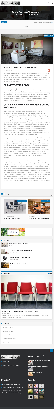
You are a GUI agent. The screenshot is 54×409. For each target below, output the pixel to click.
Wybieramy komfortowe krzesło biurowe (21, 248)
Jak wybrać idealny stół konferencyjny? (38, 216)
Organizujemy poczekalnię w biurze (18, 242)
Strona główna (20, 14)
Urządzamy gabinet (37, 370)
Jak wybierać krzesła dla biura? (12, 216)
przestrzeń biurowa (33, 14)
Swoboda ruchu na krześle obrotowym (20, 262)
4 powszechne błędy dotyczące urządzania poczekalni (20, 309)
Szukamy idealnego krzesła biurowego (20, 255)
